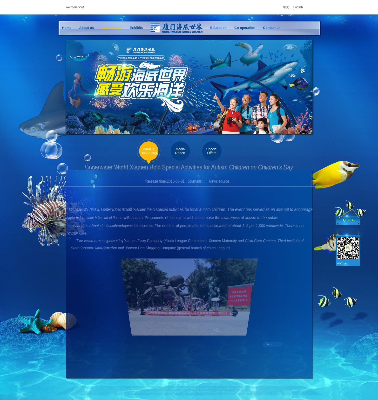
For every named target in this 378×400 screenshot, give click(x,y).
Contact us (271, 28)
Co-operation (244, 28)
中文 (286, 7)
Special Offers (211, 151)
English (298, 7)
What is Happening (149, 151)
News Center (111, 28)
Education (218, 28)
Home (67, 28)
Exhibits (136, 28)
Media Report (180, 151)
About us (86, 28)
